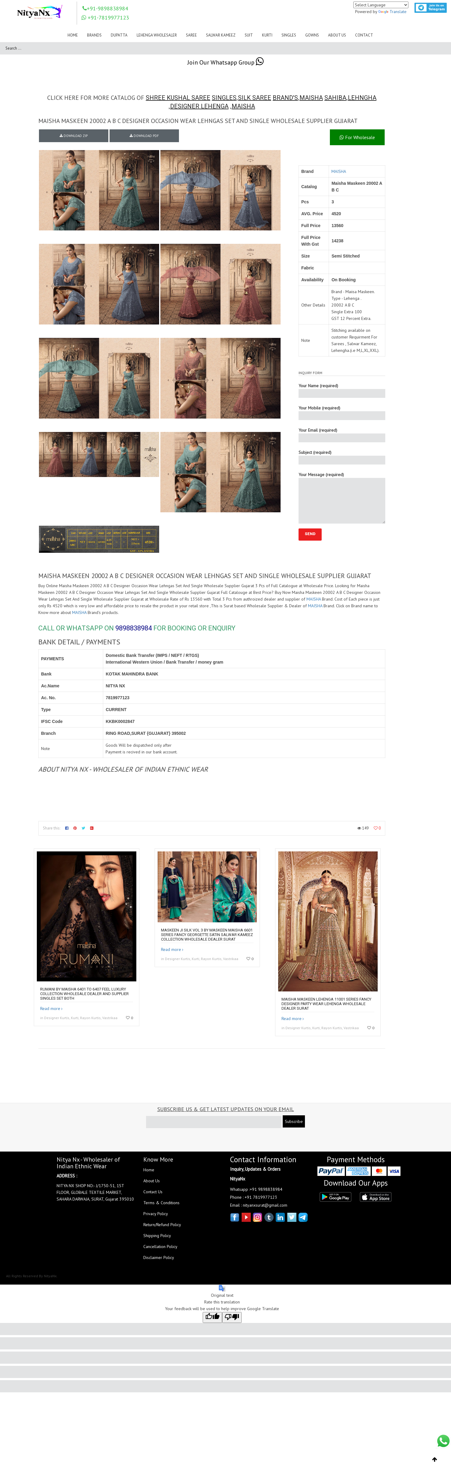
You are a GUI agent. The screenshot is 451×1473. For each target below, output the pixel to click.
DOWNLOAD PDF (144, 136)
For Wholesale (357, 137)
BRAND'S (285, 97)
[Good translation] (212, 1317)
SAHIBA (335, 97)
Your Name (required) (342, 390)
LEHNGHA (362, 97)
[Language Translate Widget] (380, 5)
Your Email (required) (342, 434)
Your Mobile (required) (342, 412)
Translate (392, 11)
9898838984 (133, 628)
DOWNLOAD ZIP (74, 136)
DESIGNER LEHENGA (199, 106)
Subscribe (294, 1121)
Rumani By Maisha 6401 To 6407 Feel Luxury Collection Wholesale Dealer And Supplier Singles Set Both (84, 994)
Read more (50, 1008)
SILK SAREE (254, 97)
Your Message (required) (342, 498)
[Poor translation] (232, 1317)
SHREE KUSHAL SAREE (178, 97)
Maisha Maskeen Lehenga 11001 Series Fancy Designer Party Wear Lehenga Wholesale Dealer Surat (326, 1004)
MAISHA (311, 97)
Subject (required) (342, 457)
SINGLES (224, 97)
